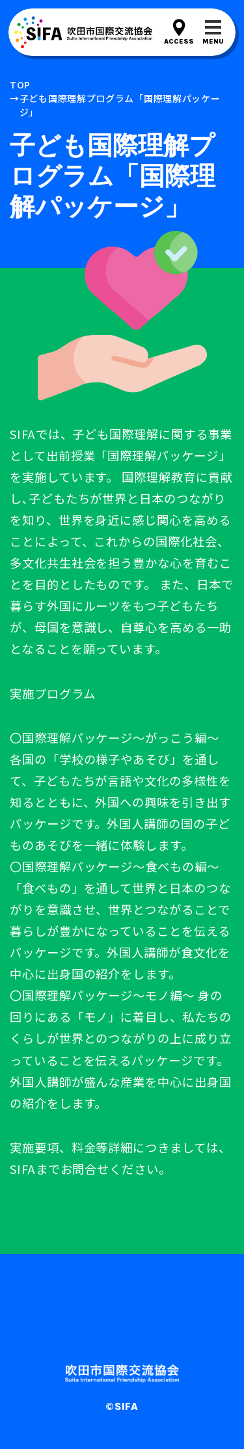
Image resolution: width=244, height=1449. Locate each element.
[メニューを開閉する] (213, 32)
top (20, 84)
